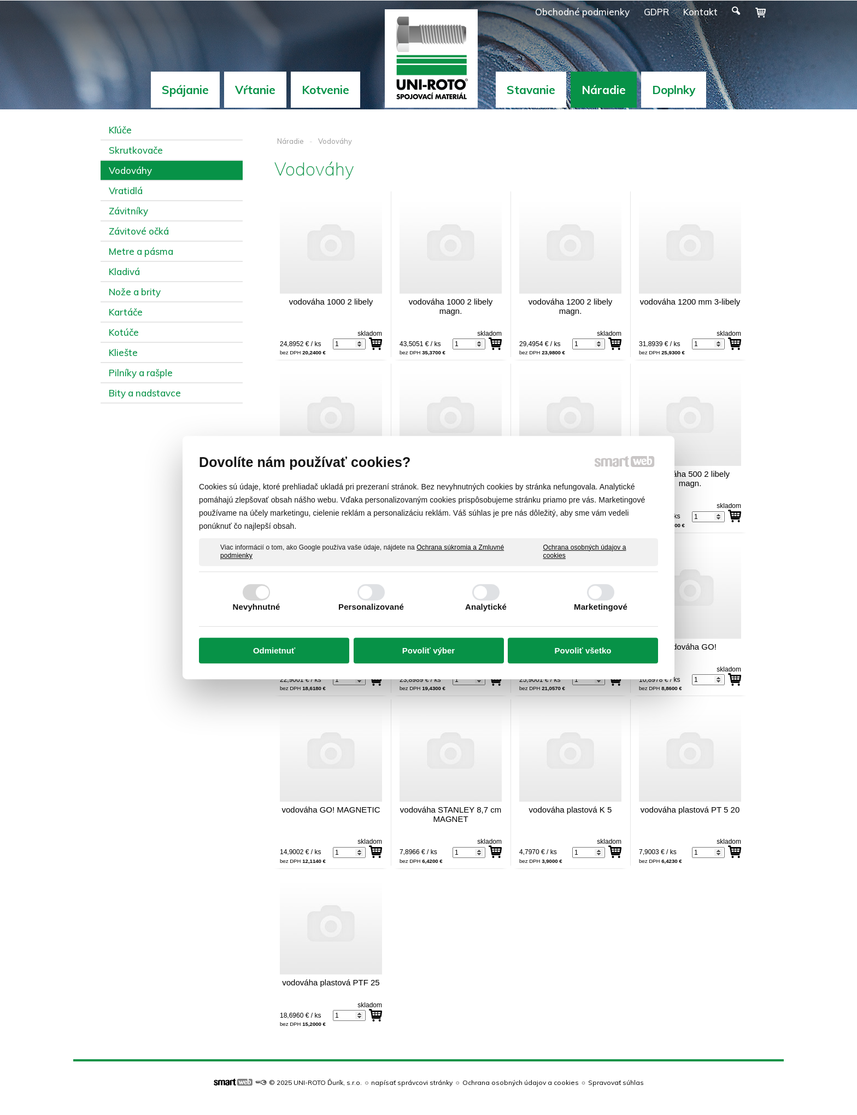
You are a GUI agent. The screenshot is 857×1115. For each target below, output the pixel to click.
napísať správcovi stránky (412, 1082)
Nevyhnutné (256, 606)
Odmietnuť (274, 650)
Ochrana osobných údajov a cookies (584, 552)
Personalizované (371, 606)
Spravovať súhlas (616, 1082)
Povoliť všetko (583, 650)
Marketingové (600, 606)
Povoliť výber (428, 650)
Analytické (486, 606)
